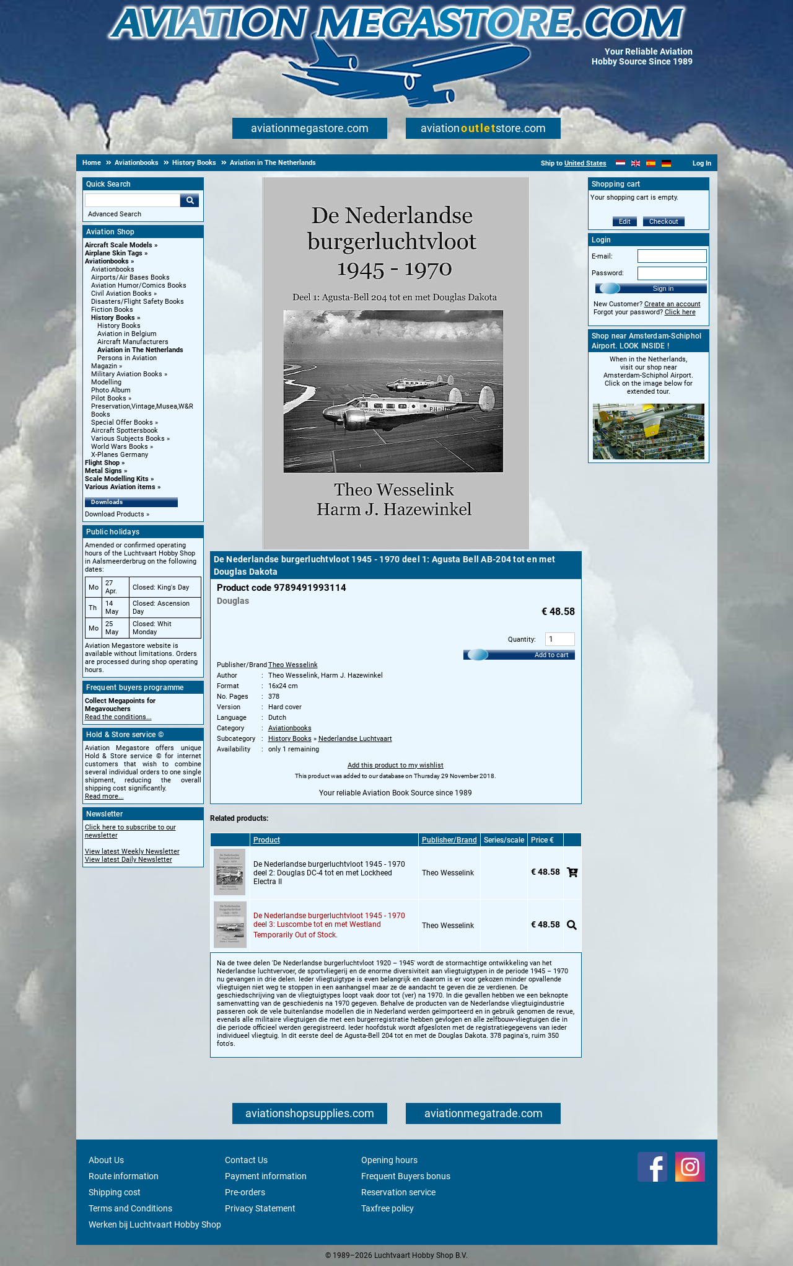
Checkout (663, 222)
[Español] (650, 163)
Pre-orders (245, 1192)
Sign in (663, 288)
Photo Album (111, 390)
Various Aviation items (120, 487)
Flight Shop (102, 463)
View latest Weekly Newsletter (132, 852)
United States (585, 163)
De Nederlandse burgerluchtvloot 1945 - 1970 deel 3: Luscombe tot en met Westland (329, 920)
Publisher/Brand (449, 840)
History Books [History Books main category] (119, 326)
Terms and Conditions (130, 1208)
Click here (680, 312)
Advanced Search (114, 214)
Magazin (104, 366)
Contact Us (246, 1160)
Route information (124, 1176)
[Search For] (132, 200)
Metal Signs (103, 471)
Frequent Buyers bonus (405, 1176)
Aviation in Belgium (127, 334)
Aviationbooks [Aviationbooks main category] (112, 269)
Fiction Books (112, 310)
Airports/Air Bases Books (130, 277)
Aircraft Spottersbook (124, 431)
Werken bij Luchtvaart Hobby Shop (155, 1224)
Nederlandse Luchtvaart (355, 739)
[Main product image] (396, 546)
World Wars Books (119, 447)
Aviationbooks (107, 261)
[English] (636, 163)
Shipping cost (115, 1192)
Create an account (672, 304)
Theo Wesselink (293, 665)
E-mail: (602, 256)
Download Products (114, 514)
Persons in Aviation (127, 358)
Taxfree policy (387, 1208)
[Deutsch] (666, 163)
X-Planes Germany (119, 455)
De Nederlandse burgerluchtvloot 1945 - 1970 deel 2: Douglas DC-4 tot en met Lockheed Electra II (329, 873)
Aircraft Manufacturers (133, 342)
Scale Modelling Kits (117, 479)
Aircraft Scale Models (118, 245)
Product (266, 840)
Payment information (266, 1176)
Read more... (104, 796)
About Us (106, 1160)
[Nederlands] (620, 163)
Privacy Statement (260, 1208)
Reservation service (398, 1192)
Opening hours (389, 1160)
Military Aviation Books (126, 374)
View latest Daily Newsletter (128, 860)
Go (189, 200)
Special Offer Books (122, 422)
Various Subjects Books (128, 439)
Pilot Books (108, 398)
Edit (625, 222)
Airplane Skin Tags (113, 253)
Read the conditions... (118, 717)
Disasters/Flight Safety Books (137, 302)
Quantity (521, 639)
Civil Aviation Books (121, 294)
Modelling (106, 382)
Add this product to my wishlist (396, 765)
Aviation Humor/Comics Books (138, 285)
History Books (113, 318)
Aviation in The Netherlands (140, 350)
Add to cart (552, 655)
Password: (608, 273)
